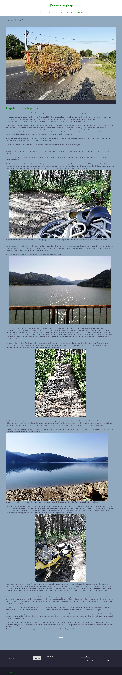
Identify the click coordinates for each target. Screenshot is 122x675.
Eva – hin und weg (60, 5)
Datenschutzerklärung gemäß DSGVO (95, 661)
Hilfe (38, 629)
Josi (42, 629)
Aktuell (42, 12)
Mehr (68, 12)
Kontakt (80, 12)
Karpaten (26, 629)
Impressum (85, 656)
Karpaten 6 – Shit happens (22, 108)
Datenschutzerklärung (12, 670)
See (45, 629)
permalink (70, 629)
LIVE (61, 12)
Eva (68, 102)
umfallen (50, 629)
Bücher (51, 12)
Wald (55, 629)
